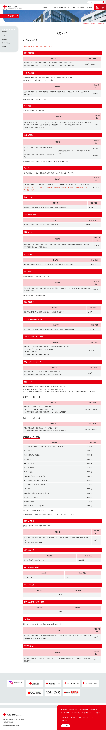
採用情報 (89, 7)
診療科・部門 (62, 7)
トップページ (86, 23)
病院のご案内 (71, 7)
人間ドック (93, 23)
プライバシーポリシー (83, 717)
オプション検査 (6, 43)
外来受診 (45, 7)
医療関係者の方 (81, 7)
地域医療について (88, 713)
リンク (92, 717)
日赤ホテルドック (6, 39)
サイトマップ (65, 720)
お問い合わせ (65, 717)
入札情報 (65, 725)
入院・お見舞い (53, 7)
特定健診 (4, 46)
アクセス (73, 717)
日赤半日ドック (6, 35)
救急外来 (98, 713)
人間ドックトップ (6, 31)
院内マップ (94, 709)
